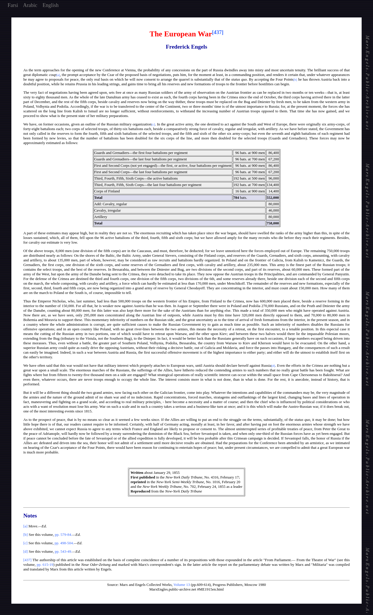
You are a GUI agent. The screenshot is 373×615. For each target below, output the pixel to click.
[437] (27, 560)
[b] (25, 534)
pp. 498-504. (64, 543)
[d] (25, 551)
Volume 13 (181, 584)
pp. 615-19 (45, 564)
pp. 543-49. (63, 551)
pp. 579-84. (63, 534)
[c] (25, 543)
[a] (25, 526)
